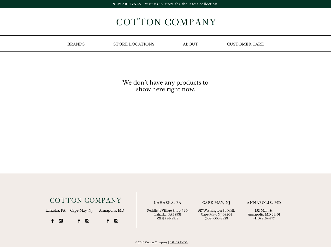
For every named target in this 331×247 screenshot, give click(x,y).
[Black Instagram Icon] (60, 220)
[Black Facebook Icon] (52, 220)
